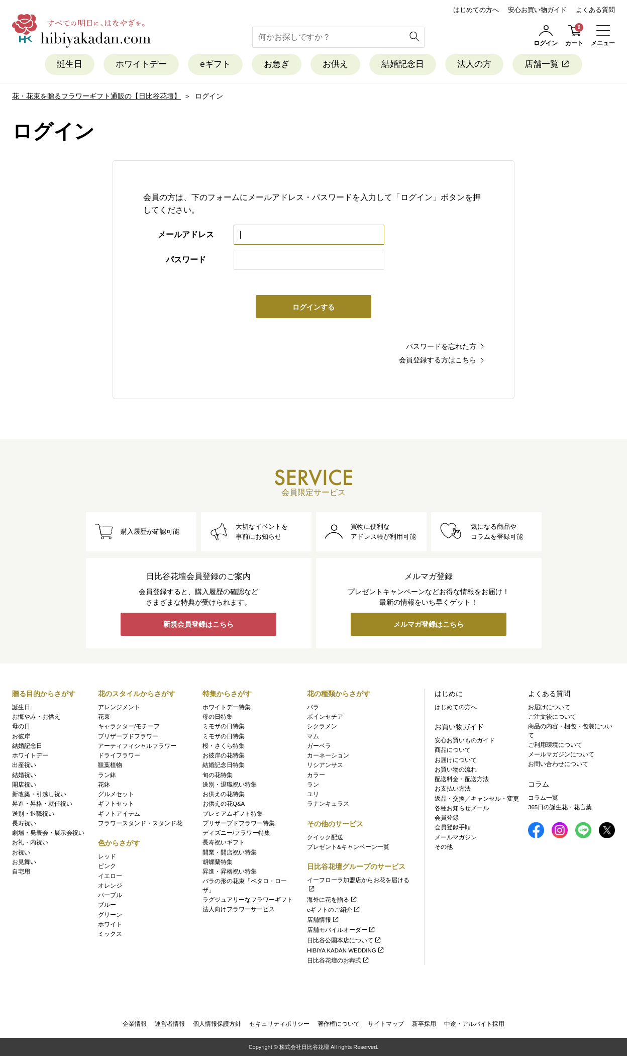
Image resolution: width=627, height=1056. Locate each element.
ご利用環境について (555, 745)
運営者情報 (170, 1023)
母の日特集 (217, 717)
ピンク (107, 866)
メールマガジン (456, 837)
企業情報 (135, 1023)
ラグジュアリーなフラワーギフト (247, 900)
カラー (316, 775)
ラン (313, 785)
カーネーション (328, 755)
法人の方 (474, 64)
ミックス (110, 934)
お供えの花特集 (223, 794)
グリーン (110, 915)
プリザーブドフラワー (128, 736)
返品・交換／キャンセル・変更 (477, 799)
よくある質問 (595, 10)
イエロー (110, 876)
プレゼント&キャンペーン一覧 (348, 847)
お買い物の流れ (456, 769)
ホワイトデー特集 (226, 707)
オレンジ (110, 886)
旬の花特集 (217, 775)
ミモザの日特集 (223, 726)
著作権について (339, 1023)
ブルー (107, 905)
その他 (444, 847)
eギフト (215, 64)
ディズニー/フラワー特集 (236, 833)
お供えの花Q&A (223, 804)
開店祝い (24, 785)
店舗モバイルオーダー (341, 930)
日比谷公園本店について (344, 940)
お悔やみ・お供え (36, 717)
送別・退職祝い (33, 814)
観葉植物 (110, 765)
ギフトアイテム (119, 814)
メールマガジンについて (561, 754)
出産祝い (24, 765)
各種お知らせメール (462, 808)
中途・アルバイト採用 (474, 1023)
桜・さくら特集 (223, 746)
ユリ (313, 794)
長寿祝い (24, 823)
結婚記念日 (402, 64)
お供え (335, 64)
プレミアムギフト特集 (232, 814)
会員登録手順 (453, 827)
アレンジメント (119, 707)
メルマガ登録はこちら (428, 624)
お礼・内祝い (30, 842)
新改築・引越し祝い (39, 794)
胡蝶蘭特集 (217, 862)
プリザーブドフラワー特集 (238, 823)
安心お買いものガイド (465, 740)
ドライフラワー (119, 755)
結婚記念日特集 (223, 765)
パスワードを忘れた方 (441, 346)
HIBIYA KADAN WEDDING (346, 950)
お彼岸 (21, 736)
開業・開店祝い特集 (229, 852)
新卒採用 (424, 1023)
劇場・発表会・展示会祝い (48, 833)
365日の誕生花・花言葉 (560, 807)
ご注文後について (552, 717)
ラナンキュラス (328, 804)
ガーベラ (319, 746)
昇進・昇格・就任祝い (42, 804)
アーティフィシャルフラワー (137, 746)
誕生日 (69, 64)
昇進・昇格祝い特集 (229, 872)
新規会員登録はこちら (198, 624)
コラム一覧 (543, 798)
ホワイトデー (141, 64)
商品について (453, 750)
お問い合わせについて (558, 764)
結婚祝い (24, 775)
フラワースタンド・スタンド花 (140, 823)
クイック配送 (325, 837)
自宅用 (21, 872)
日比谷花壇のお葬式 (338, 960)
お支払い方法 (453, 789)
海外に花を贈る (332, 900)
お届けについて (456, 760)
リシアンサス (325, 765)
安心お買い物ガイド (537, 10)
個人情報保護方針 (217, 1023)
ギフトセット (116, 804)
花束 (104, 717)
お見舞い (24, 862)
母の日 (21, 726)
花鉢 (104, 785)
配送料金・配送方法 (462, 779)
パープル (110, 895)
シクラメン (322, 726)
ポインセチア (325, 717)
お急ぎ (276, 64)
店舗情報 (323, 920)
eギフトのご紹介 (334, 910)
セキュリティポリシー (279, 1023)
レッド (107, 856)
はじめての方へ (476, 10)
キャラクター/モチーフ (129, 726)
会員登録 (447, 818)
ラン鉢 (107, 775)
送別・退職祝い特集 (229, 785)
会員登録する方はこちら (437, 360)
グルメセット (116, 794)
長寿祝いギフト (223, 842)
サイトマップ (386, 1023)
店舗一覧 (547, 64)
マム (313, 736)
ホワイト (110, 924)
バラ (313, 707)
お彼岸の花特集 (223, 755)
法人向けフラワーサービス (238, 909)
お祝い (21, 852)
